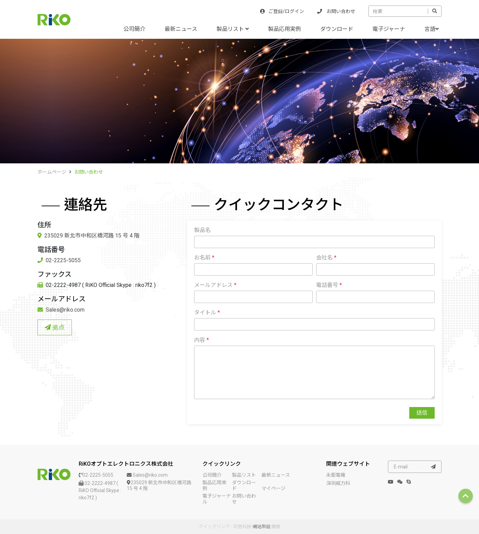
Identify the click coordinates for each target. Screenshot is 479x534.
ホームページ (51, 172)
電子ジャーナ (388, 29)
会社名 (326, 257)
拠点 (55, 327)
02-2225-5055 (59, 260)
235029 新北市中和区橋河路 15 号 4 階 (88, 235)
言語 (431, 29)
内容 (201, 340)
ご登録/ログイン (282, 11)
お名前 (204, 257)
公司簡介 (134, 29)
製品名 (202, 230)
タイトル (207, 312)
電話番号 (329, 285)
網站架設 (261, 526)
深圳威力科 (338, 483)
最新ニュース (181, 29)
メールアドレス (215, 285)
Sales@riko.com (61, 309)
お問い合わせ (336, 11)
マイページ (273, 488)
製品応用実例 (284, 29)
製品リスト (232, 29)
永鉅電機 (335, 475)
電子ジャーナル (216, 498)
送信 (421, 412)
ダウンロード (336, 29)
